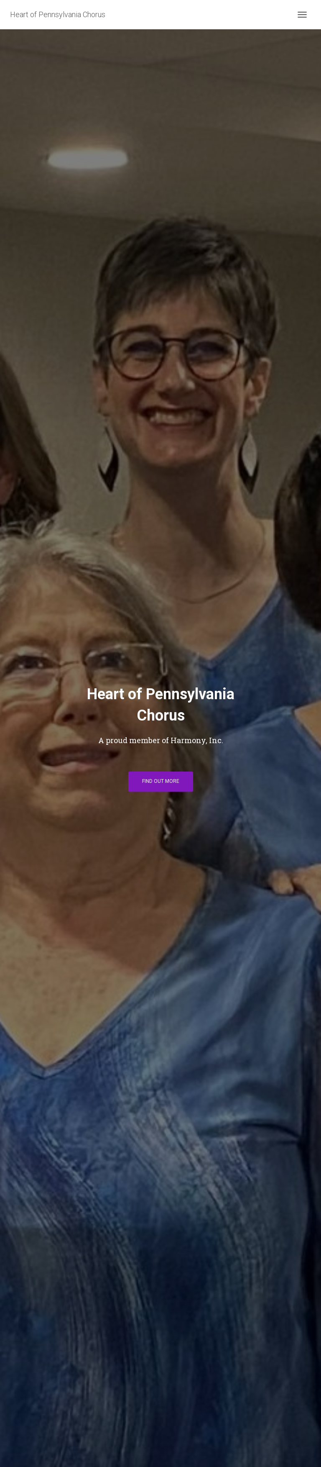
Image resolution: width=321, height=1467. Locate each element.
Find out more (160, 781)
